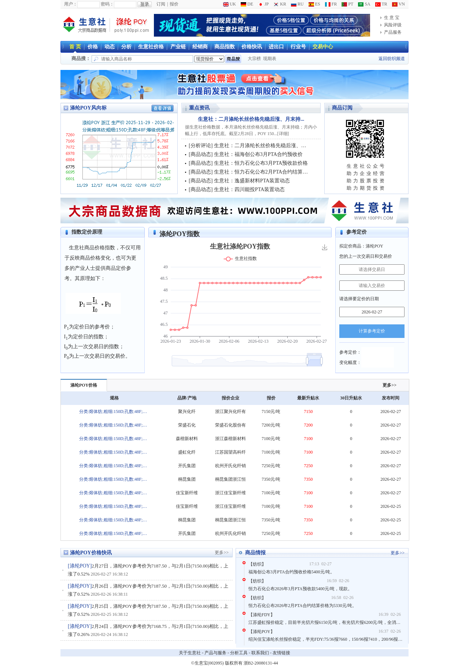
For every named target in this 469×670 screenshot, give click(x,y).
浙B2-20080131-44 (261, 663)
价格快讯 (251, 46)
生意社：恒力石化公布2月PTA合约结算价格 (263, 172)
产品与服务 (215, 652)
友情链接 (281, 652)
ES (314, 4)
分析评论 (201, 145)
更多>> (389, 385)
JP (263, 4)
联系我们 (260, 652)
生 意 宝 (391, 17)
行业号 (298, 46)
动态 (109, 46)
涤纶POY (80, 566)
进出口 (276, 46)
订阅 (160, 4)
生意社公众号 (366, 166)
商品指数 (224, 46)
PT (347, 4)
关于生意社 (190, 652)
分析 (126, 46)
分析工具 (239, 652)
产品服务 (393, 32)
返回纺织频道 (391, 58)
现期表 (269, 58)
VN (398, 4)
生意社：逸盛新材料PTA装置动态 (252, 180)
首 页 (75, 46)
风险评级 (393, 24)
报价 (174, 4)
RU (297, 4)
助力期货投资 (366, 188)
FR (331, 4)
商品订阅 (342, 108)
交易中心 (323, 46)
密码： (107, 4)
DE (247, 4)
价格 (93, 46)
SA (364, 4)
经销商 (200, 46)
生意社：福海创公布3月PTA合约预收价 (258, 154)
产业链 (178, 46)
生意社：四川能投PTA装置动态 (249, 189)
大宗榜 (254, 58)
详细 (283, 133)
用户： (70, 4)
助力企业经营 (366, 173)
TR (381, 4)
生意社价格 (151, 46)
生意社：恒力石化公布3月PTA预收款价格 (261, 163)
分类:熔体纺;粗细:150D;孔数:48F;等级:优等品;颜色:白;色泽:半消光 (114, 411)
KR (279, 4)
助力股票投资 (366, 180)
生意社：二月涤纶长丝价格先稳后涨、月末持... (251, 119)
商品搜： (81, 58)
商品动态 (201, 154)
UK (229, 4)
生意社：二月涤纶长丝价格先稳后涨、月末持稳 (268, 145)
